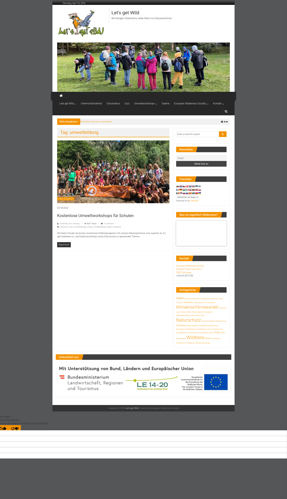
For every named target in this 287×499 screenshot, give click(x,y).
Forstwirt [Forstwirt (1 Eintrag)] (179, 303)
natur (71, 227)
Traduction (191, 201)
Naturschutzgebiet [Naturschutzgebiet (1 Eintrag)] (208, 321)
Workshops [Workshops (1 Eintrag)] (216, 339)
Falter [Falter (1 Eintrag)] (221, 299)
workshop (117, 227)
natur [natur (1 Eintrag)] (193, 315)
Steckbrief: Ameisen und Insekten (96, 121)
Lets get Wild (67, 103)
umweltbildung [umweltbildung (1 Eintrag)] (203, 333)
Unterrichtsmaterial (91, 103)
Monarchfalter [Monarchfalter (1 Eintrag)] (186, 312)
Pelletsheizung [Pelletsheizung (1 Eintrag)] (221, 321)
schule (89, 227)
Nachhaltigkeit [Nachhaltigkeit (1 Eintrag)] (197, 312)
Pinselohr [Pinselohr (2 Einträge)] (181, 325)
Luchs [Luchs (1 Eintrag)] (178, 312)
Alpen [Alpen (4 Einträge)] (180, 298)
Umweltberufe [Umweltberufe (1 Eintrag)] (192, 333)
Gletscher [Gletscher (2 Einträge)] (188, 302)
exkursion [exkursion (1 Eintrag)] (214, 299)
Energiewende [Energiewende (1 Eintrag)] (205, 299)
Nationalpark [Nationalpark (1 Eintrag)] (207, 312)
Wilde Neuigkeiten (65, 199)
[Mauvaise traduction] (15, 427)
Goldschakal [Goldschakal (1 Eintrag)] (198, 303)
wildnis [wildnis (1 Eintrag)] (222, 333)
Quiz (127, 103)
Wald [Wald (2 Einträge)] (217, 332)
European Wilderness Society (190, 103)
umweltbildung (99, 227)
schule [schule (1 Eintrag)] (209, 329)
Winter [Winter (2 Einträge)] (208, 338)
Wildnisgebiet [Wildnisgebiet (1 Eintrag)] (181, 339)
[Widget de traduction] (187, 197)
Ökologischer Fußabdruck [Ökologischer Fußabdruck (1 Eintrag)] (185, 343)
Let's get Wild (125, 12)
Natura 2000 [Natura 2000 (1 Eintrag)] (199, 315)
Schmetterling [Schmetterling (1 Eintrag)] (189, 329)
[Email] (201, 158)
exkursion (64, 227)
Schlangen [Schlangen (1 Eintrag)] (180, 329)
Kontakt (217, 103)
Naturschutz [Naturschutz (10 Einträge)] (188, 320)
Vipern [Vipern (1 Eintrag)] (211, 333)
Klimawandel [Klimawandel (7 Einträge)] (206, 307)
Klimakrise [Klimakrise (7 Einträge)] (185, 307)
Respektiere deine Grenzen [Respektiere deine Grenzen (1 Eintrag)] (209, 326)
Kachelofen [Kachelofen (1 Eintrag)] (211, 303)
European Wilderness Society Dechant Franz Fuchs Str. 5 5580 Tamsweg (190, 269)
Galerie (165, 103)
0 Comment (107, 224)
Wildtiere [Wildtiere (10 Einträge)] (195, 337)
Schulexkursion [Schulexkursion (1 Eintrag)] (217, 329)
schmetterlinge (80, 227)
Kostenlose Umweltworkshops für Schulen (95, 215)
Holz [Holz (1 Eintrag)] (205, 303)
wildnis (109, 227)
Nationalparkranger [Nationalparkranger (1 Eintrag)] (183, 315)
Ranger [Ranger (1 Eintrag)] (189, 326)
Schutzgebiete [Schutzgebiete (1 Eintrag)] (181, 333)
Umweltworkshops (144, 103)
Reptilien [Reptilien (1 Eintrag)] (195, 326)
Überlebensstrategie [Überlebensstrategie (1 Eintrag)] (202, 343)
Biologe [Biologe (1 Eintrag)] (187, 299)
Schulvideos (113, 103)
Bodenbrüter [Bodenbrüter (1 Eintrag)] (195, 299)
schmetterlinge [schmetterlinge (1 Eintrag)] (200, 329)
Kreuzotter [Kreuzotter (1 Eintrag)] (222, 308)
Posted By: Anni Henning (69, 224)
